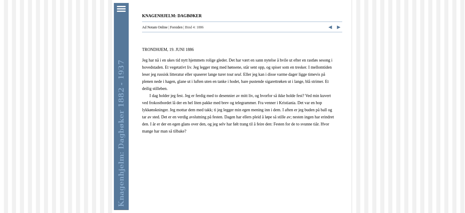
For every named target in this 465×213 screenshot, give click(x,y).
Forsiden (176, 27)
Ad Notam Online (155, 27)
